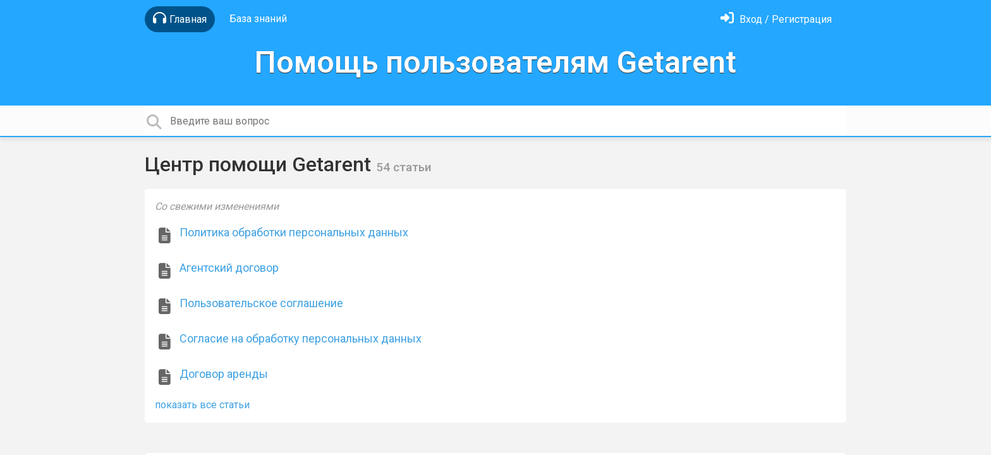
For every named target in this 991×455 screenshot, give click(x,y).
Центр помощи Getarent (260, 164)
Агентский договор (229, 267)
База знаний (258, 19)
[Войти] (776, 19)
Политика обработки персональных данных (293, 232)
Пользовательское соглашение (261, 303)
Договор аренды (223, 373)
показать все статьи (202, 405)
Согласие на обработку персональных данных (300, 338)
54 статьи (404, 167)
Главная (180, 18)
